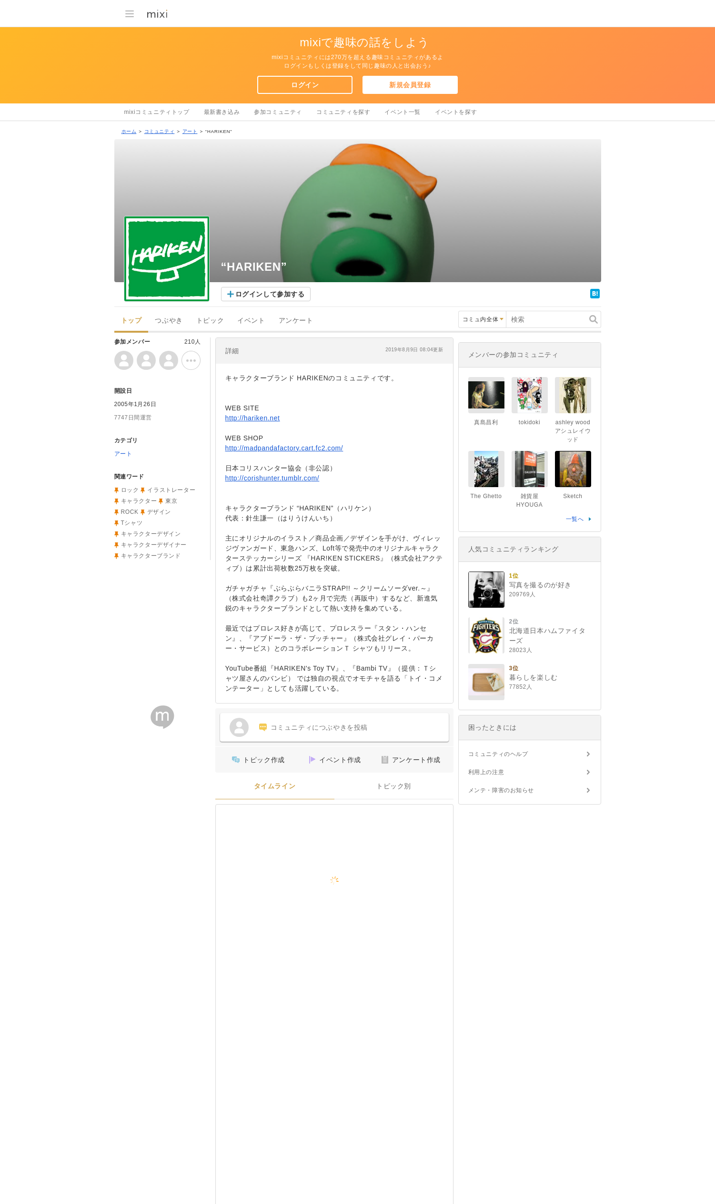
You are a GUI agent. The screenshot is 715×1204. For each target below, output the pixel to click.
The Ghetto (486, 496)
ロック (130, 490)
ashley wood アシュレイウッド (575, 431)
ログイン (305, 85)
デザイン (159, 512)
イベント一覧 (402, 112)
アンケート (296, 320)
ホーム (129, 131)
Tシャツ (132, 523)
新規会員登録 (410, 85)
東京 (171, 501)
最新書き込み (222, 112)
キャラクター (139, 501)
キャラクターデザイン (151, 534)
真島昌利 (486, 422)
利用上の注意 (486, 772)
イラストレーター (171, 490)
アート (190, 131)
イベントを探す (456, 112)
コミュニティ (159, 131)
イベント (251, 320)
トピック (210, 320)
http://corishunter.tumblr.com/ (272, 478)
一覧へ (575, 519)
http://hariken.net (252, 418)
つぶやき (168, 320)
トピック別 (393, 786)
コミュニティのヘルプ (498, 754)
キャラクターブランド (151, 555)
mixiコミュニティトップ (157, 112)
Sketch (572, 496)
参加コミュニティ (278, 112)
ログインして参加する (270, 294)
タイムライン (275, 786)
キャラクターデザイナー (154, 544)
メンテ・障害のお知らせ (501, 790)
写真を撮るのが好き (540, 585)
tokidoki (530, 422)
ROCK (130, 512)
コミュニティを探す (343, 112)
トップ (131, 320)
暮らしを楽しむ (533, 677)
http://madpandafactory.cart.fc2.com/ (284, 448)
